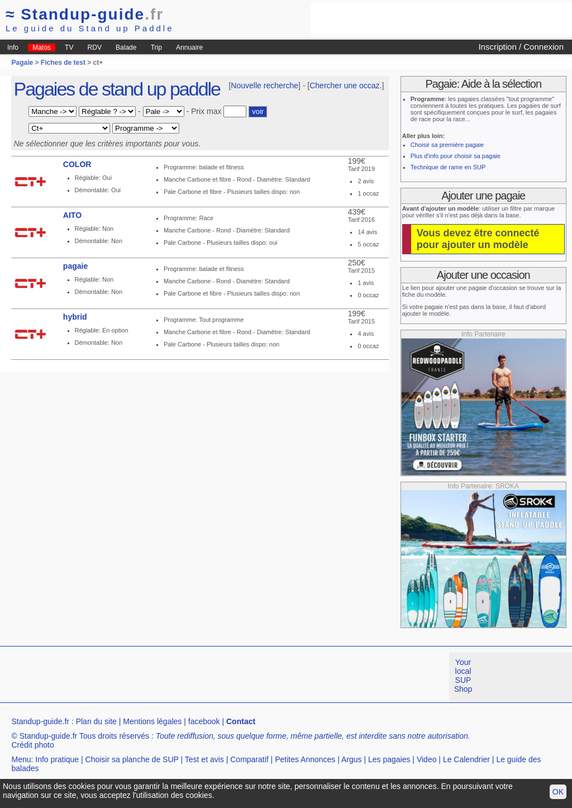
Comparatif (249, 759)
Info (12, 47)
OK (558, 791)
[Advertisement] (441, 19)
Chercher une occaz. (345, 85)
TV (69, 47)
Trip (156, 47)
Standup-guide (85, 14)
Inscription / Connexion (521, 46)
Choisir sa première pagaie (447, 144)
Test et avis (204, 759)
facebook (204, 721)
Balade (126, 47)
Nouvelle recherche (264, 85)
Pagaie (22, 62)
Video (427, 759)
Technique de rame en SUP (448, 167)
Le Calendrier (466, 759)
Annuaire (189, 47)
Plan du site (96, 721)
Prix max (206, 111)
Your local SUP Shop (463, 675)
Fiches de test (63, 62)
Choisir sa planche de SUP (132, 759)
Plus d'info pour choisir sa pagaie (455, 156)
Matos (41, 47)
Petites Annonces (305, 759)
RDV (95, 47)
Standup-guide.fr (40, 721)
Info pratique (57, 759)
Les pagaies (389, 759)
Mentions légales (152, 721)
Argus (351, 759)
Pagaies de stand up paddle (116, 88)
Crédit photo (32, 744)
